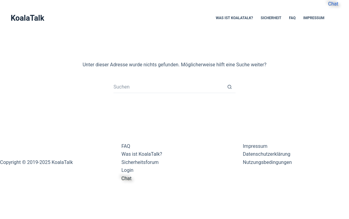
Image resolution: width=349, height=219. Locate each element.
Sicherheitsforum (140, 162)
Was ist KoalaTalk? (234, 18)
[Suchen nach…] (168, 87)
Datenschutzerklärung (266, 154)
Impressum (313, 18)
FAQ (292, 18)
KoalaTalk (27, 18)
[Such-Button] (229, 87)
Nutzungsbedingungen (267, 162)
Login (127, 170)
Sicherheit (271, 18)
